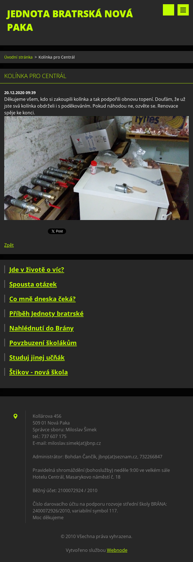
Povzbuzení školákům (43, 342)
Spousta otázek (33, 284)
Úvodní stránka (18, 57)
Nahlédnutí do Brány (41, 328)
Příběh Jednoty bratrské (46, 313)
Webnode (117, 550)
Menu (183, 9)
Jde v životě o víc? (36, 269)
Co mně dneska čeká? (42, 298)
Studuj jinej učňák (37, 357)
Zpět (9, 245)
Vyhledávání (168, 9)
